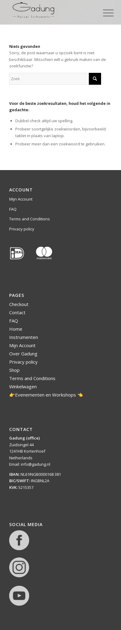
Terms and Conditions (29, 219)
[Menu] (103, 13)
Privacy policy (21, 229)
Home (15, 329)
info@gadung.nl (35, 464)
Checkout (18, 304)
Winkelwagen (23, 386)
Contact (17, 312)
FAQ (13, 209)
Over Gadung (23, 354)
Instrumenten (23, 337)
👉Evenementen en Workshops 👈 (46, 395)
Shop (14, 370)
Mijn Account (20, 199)
